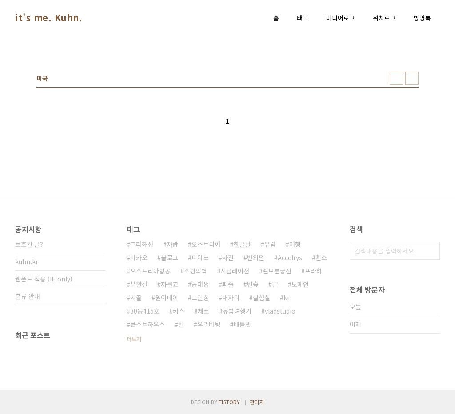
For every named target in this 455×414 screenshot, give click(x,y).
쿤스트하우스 (147, 324)
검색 (431, 250)
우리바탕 (208, 324)
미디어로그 (340, 17)
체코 (203, 310)
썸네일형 (396, 78)
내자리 (230, 297)
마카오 (139, 257)
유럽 (270, 244)
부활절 (139, 284)
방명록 (422, 17)
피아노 (200, 257)
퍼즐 (228, 284)
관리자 (257, 402)
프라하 (313, 270)
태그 (302, 17)
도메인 (300, 284)
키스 (178, 310)
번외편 (255, 257)
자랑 (172, 244)
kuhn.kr (26, 261)
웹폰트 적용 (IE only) (43, 278)
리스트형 (412, 78)
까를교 (169, 284)
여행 (295, 244)
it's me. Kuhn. (48, 18)
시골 (136, 297)
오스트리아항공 (150, 270)
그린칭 (200, 297)
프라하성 (141, 244)
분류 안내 (27, 296)
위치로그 (384, 17)
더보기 (134, 338)
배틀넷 (242, 324)
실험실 (261, 297)
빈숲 (253, 284)
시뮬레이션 (234, 270)
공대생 (200, 284)
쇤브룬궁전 (277, 270)
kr (286, 297)
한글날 (242, 244)
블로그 (169, 257)
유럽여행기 (237, 310)
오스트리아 (206, 244)
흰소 (321, 257)
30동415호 (145, 310)
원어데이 (166, 297)
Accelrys (290, 257)
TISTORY (229, 402)
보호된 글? (29, 244)
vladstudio (280, 310)
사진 (228, 257)
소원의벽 (195, 270)
